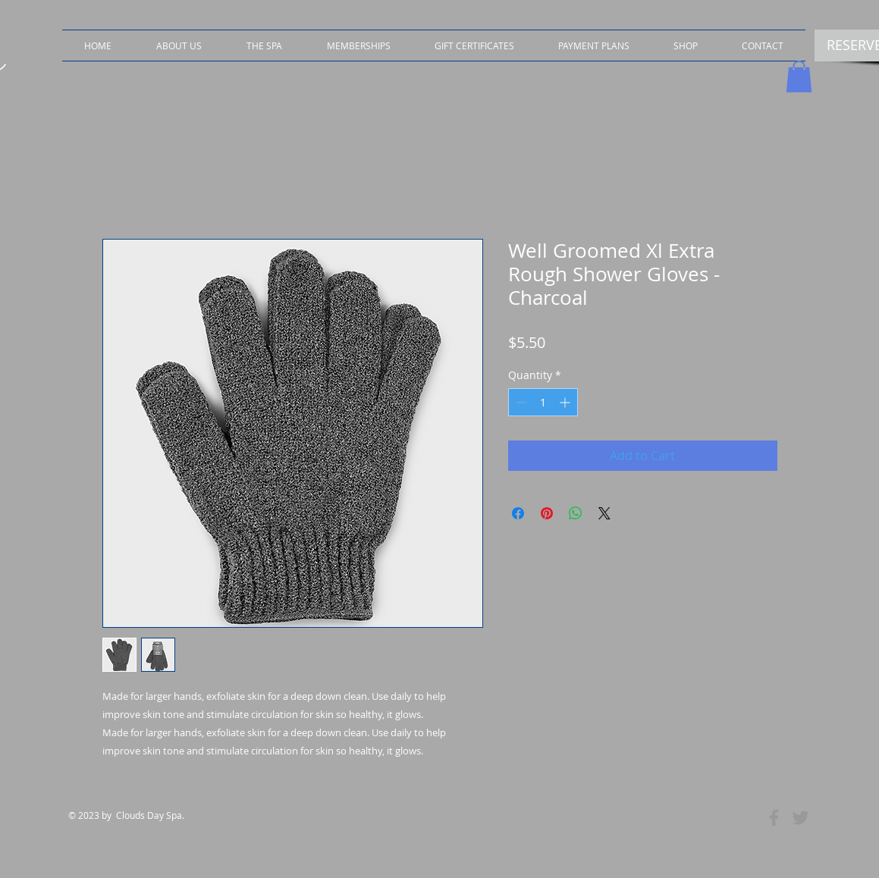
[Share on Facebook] (518, 513)
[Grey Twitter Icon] (801, 818)
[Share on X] (604, 513)
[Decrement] (519, 402)
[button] (685, 45)
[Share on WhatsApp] (576, 513)
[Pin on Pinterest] (547, 513)
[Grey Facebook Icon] (774, 818)
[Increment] (566, 402)
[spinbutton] (543, 402)
